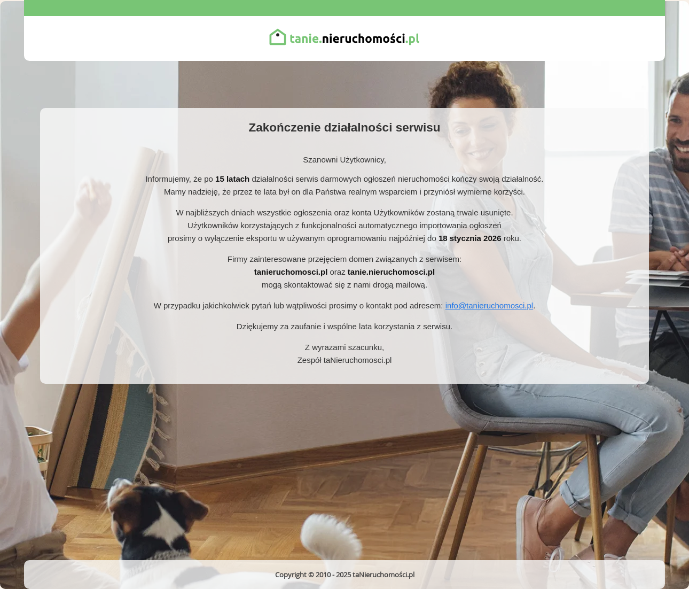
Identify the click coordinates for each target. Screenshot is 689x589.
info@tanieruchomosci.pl (489, 305)
